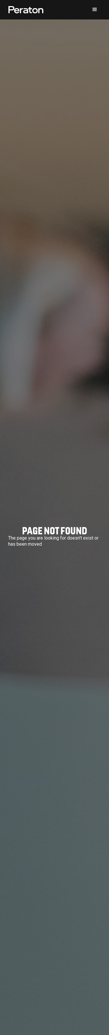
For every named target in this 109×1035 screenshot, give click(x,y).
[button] (94, 9)
